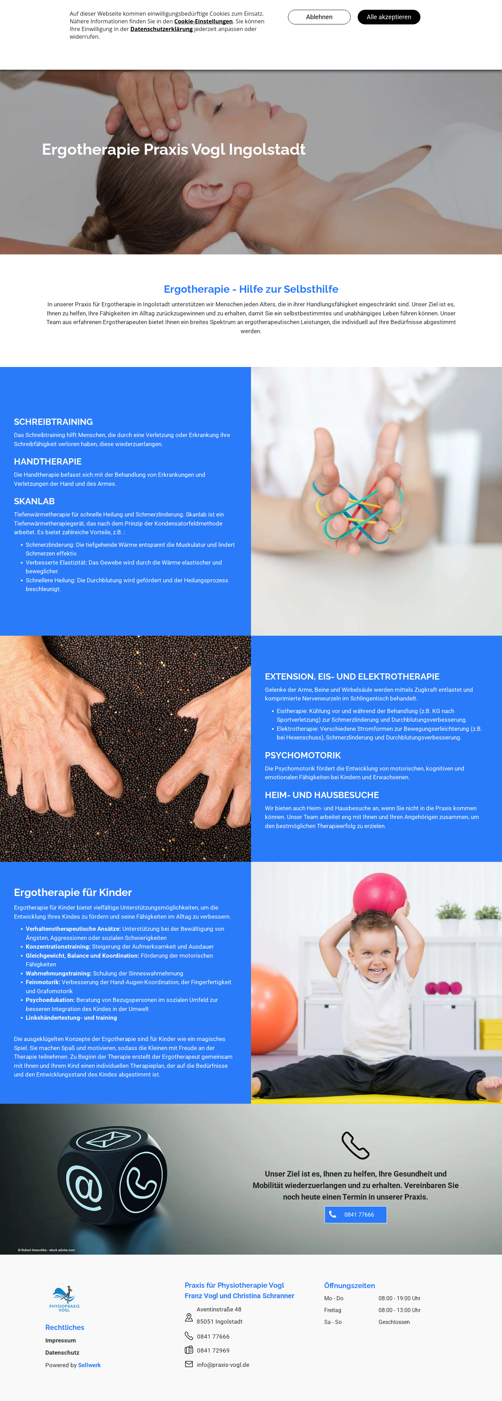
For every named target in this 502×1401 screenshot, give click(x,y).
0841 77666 (213, 1336)
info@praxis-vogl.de (223, 1364)
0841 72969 (213, 1350)
